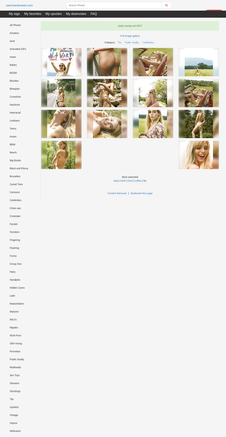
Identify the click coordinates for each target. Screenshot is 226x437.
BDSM (13, 72)
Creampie (15, 216)
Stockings (15, 391)
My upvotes (54, 14)
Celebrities (15, 200)
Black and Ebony (19, 168)
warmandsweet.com (20, 5)
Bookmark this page (142, 193)
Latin (12, 295)
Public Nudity (17, 359)
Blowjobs (15, 88)
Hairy (13, 271)
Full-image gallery (130, 35)
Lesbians (15, 120)
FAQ (94, 14)
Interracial (15, 112)
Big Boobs (15, 160)
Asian (13, 57)
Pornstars (15, 351)
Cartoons (15, 192)
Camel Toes (16, 184)
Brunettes (15, 176)
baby (116, 180)
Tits (12, 399)
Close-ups (15, 208)
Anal (12, 41)
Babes (13, 64)
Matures (14, 311)
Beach (13, 152)
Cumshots (15, 96)
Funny (13, 255)
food (130, 180)
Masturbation (17, 303)
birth (123, 180)
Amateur (14, 33)
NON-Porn (15, 335)
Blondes (14, 80)
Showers (14, 383)
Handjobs (15, 279)
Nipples (14, 327)
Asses (13, 136)
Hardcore (15, 104)
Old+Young (16, 343)
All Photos (15, 25)
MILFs (13, 319)
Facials (13, 224)
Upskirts (14, 407)
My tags (14, 14)
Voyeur (13, 423)
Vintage (14, 415)
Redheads (15, 367)
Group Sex (16, 263)
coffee (138, 180)
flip (145, 180)
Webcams (15, 431)
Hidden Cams (17, 287)
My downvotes (76, 14)
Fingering (15, 240)
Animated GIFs (18, 49)
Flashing (14, 248)
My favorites (32, 14)
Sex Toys (15, 375)
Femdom (14, 232)
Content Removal (117, 193)
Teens (13, 128)
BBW (12, 144)
